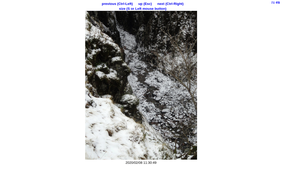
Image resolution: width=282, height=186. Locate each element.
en (278, 2)
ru (273, 2)
